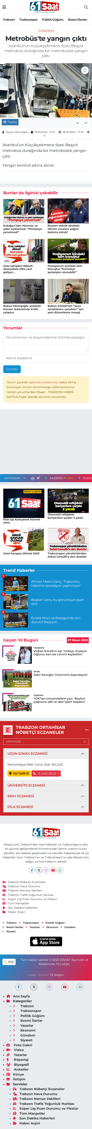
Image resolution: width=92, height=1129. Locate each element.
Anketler (17, 1069)
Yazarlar (33, 927)
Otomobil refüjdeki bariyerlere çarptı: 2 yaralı (65, 516)
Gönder (12, 369)
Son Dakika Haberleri (20, 907)
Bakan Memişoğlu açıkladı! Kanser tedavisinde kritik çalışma (22, 309)
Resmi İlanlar (77, 19)
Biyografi (17, 1065)
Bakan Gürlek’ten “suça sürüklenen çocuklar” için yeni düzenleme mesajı (66, 309)
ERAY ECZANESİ (20, 796)
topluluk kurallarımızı (43, 382)
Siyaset (9, 931)
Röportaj (17, 1060)
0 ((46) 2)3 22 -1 (46, 773)
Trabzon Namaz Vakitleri (22, 890)
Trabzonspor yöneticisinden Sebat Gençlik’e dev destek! (67, 555)
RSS (9, 962)
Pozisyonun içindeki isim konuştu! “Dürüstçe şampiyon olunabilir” (65, 269)
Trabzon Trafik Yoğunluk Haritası (28, 895)
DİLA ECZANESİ (20, 807)
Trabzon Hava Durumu (21, 886)
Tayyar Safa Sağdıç (17, 132)
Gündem (46, 31)
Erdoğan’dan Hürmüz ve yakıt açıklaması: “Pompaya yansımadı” (22, 229)
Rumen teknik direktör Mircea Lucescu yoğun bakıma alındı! (64, 229)
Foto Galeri (19, 1045)
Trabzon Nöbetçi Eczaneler (24, 882)
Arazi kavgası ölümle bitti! (21, 553)
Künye (15, 1074)
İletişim (16, 1079)
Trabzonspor (28, 19)
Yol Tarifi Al (19, 773)
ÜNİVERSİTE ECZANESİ (26, 785)
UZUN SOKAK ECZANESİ (27, 753)
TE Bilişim (57, 975)
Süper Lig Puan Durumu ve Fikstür (29, 899)
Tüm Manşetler (16, 903)
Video (15, 1050)
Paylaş (10, 122)
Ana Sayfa (18, 996)
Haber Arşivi (13, 912)
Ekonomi (50, 927)
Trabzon (9, 19)
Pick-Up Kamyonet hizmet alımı (21, 521)
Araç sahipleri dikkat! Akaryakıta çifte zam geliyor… (18, 269)
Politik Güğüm (52, 19)
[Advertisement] (46, 442)
